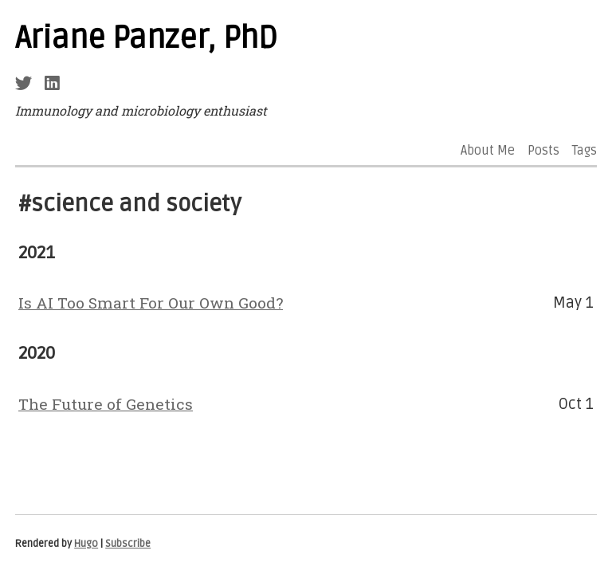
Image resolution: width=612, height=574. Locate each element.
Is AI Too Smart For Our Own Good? (150, 303)
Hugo (86, 543)
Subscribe (128, 543)
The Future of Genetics (105, 404)
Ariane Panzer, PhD (146, 38)
